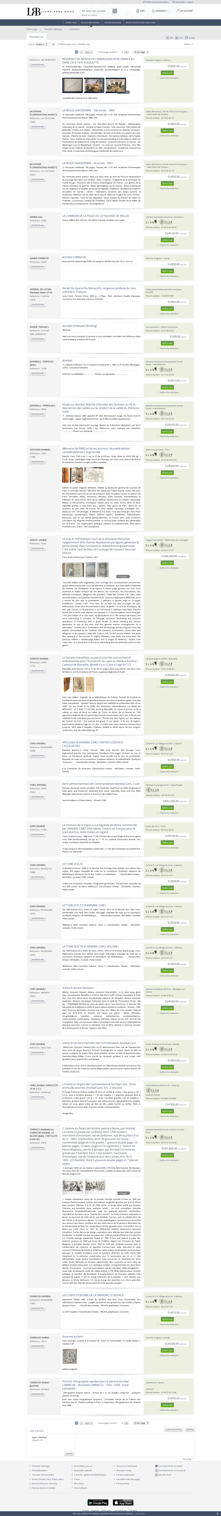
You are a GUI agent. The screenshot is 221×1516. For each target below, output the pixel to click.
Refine (189, 44)
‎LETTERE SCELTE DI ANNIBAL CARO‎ (84, 905)
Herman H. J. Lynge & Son (157, 785)
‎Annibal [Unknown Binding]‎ (79, 326)
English (85, 1510)
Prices (77, 1479)
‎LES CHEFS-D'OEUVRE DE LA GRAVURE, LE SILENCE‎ (93, 1295)
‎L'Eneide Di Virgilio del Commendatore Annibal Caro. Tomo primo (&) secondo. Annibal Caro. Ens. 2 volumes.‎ (99, 1085)
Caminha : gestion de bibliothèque (90, 1474)
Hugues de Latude (154, 540)
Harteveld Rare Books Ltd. (158, 1085)
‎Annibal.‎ (67, 360)
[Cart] (140, 11)
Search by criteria (89, 15)
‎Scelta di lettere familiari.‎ (78, 988)
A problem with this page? (126, 1479)
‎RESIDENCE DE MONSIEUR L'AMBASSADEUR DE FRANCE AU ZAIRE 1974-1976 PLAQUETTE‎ (98, 60)
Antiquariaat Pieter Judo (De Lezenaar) (163, 289)
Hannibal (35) (36, 36)
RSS (179, 37)
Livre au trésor (152, 327)
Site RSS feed (163, 1474)
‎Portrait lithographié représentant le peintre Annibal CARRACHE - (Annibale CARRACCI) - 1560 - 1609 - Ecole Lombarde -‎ (95, 1385)
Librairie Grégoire (154, 60)
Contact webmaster (123, 1474)
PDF (170, 37)
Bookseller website (81, 1470)
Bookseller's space (183, 2)
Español (133, 1510)
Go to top (189, 1459)
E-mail (190, 37)
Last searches (37, 1430)
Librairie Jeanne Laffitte (156, 658)
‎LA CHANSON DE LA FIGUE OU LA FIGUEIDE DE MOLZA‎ (95, 216)
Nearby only (83, 44)
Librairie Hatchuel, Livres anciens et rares (165, 1129)
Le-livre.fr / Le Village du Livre (159, 743)
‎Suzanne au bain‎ (72, 1336)
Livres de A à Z (152, 826)
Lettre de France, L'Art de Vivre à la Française (166, 111)
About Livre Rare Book (126, 1466)
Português (106, 1510)
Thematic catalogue (53, 29)
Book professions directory (141, 22)
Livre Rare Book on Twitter (169, 1466)
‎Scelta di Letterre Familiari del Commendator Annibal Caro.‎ (99, 1043)
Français (95, 1510)
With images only (66, 44)
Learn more (139, 1513)
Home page (71, 22)
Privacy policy (121, 1483)
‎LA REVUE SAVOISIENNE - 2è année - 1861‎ (87, 163)
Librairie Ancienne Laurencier (159, 217)
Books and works (90, 22)
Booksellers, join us (81, 1466)
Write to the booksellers (156, 2)
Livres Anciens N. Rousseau (158, 1044)
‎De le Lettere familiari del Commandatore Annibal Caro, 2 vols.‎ (101, 784)
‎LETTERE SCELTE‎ (72, 864)
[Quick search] (97, 11)
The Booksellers (112, 22)
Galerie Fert (151, 1382)
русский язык (120, 1510)
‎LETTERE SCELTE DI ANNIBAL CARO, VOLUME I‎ (90, 946)
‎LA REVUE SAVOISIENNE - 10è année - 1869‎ (88, 110)
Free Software (80, 1488)
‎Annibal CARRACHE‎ (74, 257)
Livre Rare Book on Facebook (170, 1470)
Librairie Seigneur (154, 258)
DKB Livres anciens (154, 449)
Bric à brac (79, 1483)
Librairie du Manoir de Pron (158, 989)
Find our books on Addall (41, 1487)
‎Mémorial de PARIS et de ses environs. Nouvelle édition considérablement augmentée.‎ (96, 450)
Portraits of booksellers (43, 1474)
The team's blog (122, 1470)
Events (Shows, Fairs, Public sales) (45, 1479)
